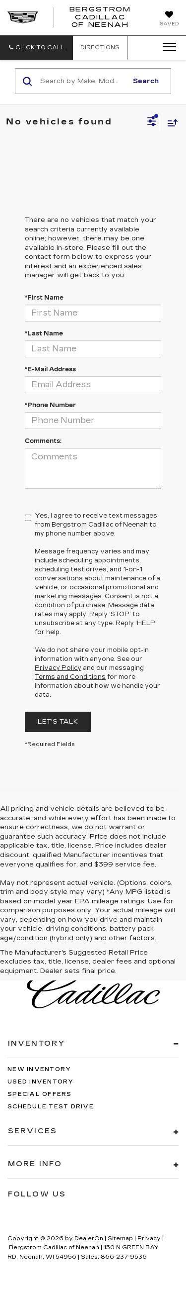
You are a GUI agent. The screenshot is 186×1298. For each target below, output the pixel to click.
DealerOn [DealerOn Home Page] (88, 1238)
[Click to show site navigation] (166, 47)
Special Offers (39, 1094)
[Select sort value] (170, 122)
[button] (36, 47)
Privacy (149, 1238)
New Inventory (39, 1069)
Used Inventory (40, 1082)
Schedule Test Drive (50, 1106)
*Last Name (44, 333)
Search (146, 81)
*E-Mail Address (50, 369)
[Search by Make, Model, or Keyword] (82, 81)
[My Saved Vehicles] (169, 19)
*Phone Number (50, 405)
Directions (100, 47)
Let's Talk (58, 722)
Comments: (43, 440)
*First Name (44, 297)
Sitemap (120, 1238)
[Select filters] (152, 122)
